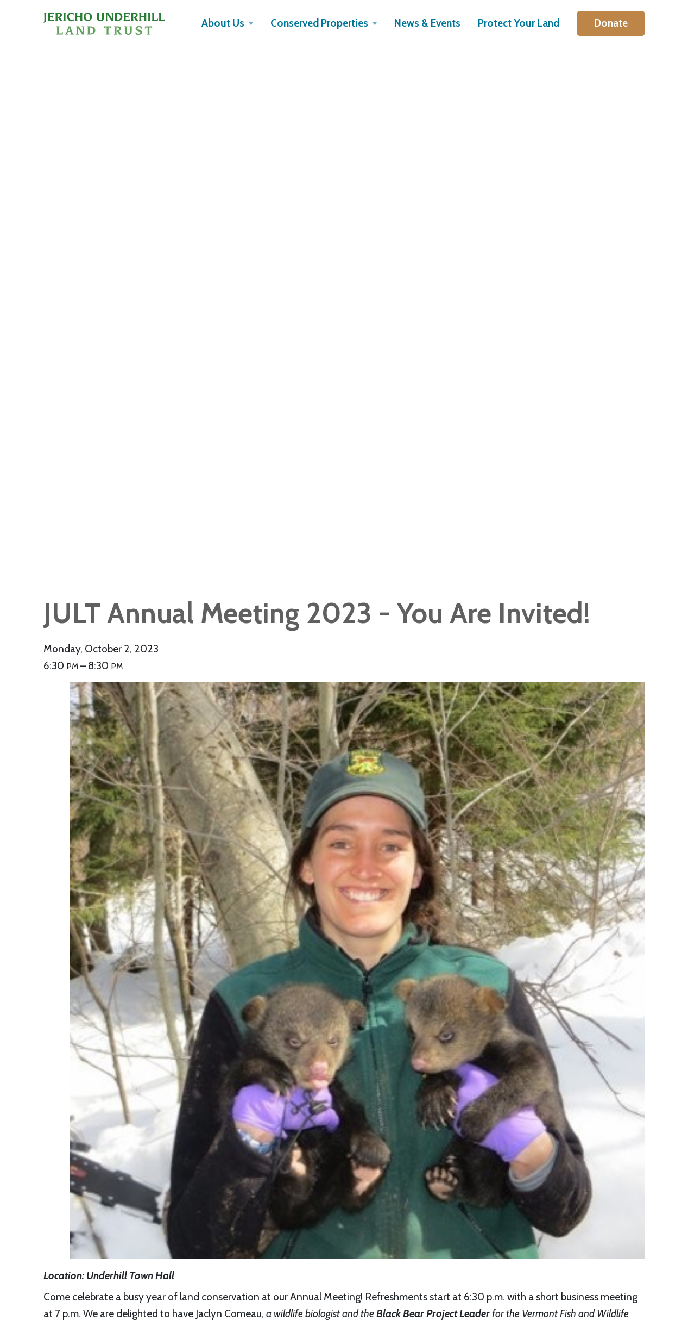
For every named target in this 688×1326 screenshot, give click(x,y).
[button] (227, 23)
